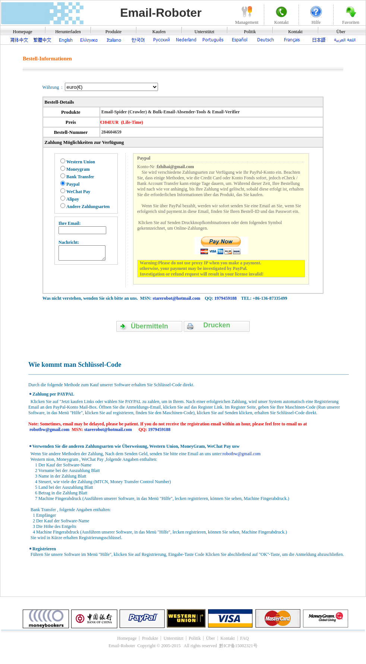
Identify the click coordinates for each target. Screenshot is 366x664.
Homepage (22, 31)
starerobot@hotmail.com (177, 298)
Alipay (72, 199)
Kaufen (158, 31)
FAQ (244, 638)
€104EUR (109, 122)
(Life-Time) (132, 122)
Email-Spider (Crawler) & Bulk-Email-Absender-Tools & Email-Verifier (170, 111)
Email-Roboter (161, 12)
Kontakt (295, 31)
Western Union (80, 161)
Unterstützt (204, 31)
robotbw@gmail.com (49, 429)
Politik (250, 31)
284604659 (111, 132)
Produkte (113, 31)
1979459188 (225, 298)
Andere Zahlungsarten (88, 206)
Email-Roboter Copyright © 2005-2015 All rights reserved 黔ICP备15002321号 (182, 645)
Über (341, 31)
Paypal (72, 184)
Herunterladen (68, 31)
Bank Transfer (80, 176)
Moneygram (78, 169)
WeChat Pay (78, 191)
